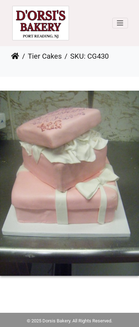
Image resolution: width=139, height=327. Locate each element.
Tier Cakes (45, 56)
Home (15, 56)
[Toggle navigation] (120, 23)
